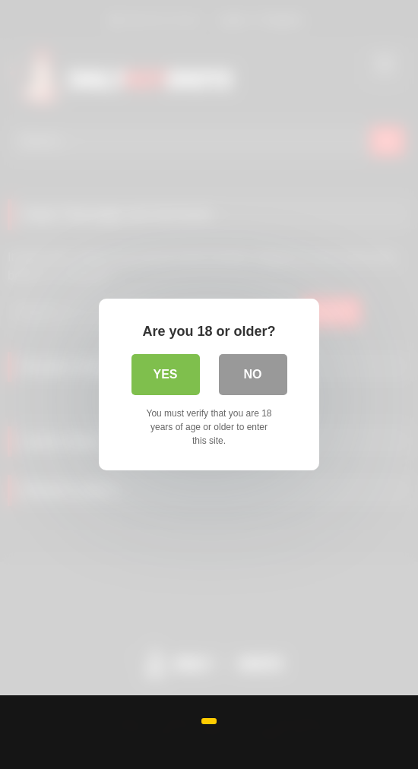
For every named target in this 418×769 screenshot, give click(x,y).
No (253, 374)
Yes (165, 374)
